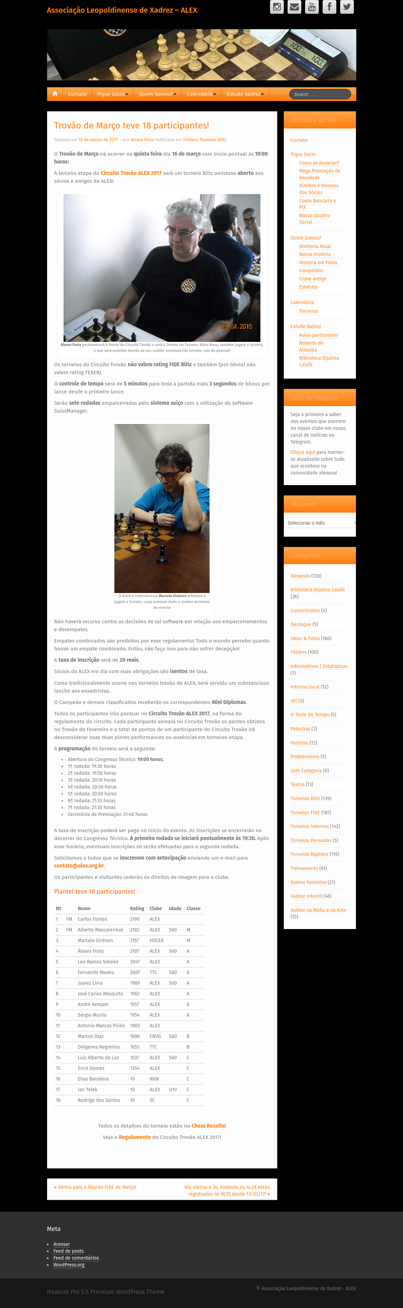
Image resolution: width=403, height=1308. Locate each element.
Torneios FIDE (305, 813)
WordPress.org (69, 1265)
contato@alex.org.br (79, 866)
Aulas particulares (318, 335)
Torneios (308, 311)
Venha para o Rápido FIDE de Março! (97, 1187)
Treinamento (304, 868)
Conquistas (311, 270)
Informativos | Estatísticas (319, 666)
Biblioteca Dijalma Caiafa (318, 590)
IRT (294, 701)
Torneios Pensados (311, 840)
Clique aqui (303, 452)
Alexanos (300, 576)
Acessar (62, 1244)
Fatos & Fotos (305, 638)
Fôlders (190, 139)
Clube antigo (313, 279)
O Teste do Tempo (310, 715)
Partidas (300, 743)
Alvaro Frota (142, 139)
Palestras (300, 729)
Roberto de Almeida (311, 346)
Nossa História (315, 254)
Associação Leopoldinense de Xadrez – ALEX (122, 10)
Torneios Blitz (213, 139)
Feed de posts (69, 1251)
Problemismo (305, 757)
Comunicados (305, 611)
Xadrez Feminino (308, 882)
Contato (77, 94)
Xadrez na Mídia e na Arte (318, 910)
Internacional (305, 687)
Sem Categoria (306, 771)
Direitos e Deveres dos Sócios (318, 189)
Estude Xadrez (245, 94)
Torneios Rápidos (309, 854)
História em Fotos (318, 263)
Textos (297, 784)
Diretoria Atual (315, 246)
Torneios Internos (310, 826)
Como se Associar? (319, 163)
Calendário (201, 94)
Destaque (301, 624)
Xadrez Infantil (306, 896)
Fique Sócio (112, 94)
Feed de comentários (76, 1258)
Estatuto (308, 287)
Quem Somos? (157, 94)
